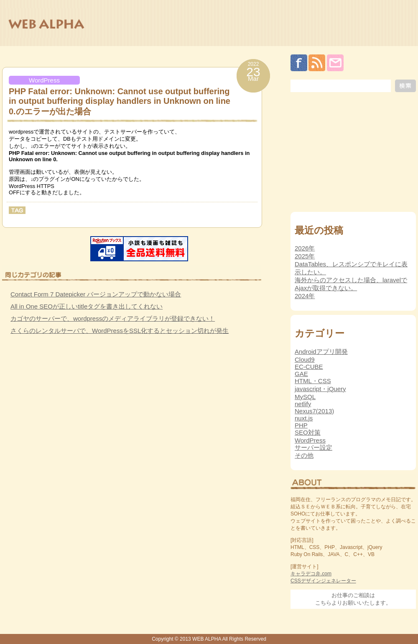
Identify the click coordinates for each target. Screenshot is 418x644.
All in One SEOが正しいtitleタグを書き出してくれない (86, 306)
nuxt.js (304, 418)
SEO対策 (308, 432)
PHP (301, 425)
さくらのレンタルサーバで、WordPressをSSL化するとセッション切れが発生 (119, 330)
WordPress (44, 80)
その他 (304, 455)
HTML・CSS (313, 380)
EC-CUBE (309, 366)
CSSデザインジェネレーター (323, 581)
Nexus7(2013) (314, 411)
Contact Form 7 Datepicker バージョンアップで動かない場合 (95, 294)
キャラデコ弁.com (311, 574)
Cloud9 (305, 359)
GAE (301, 373)
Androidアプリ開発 (321, 351)
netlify (303, 403)
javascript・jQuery (320, 388)
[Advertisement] (64, 401)
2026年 (305, 248)
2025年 (305, 256)
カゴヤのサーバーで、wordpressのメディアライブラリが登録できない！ (112, 318)
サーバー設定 (313, 447)
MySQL (305, 396)
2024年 (305, 295)
